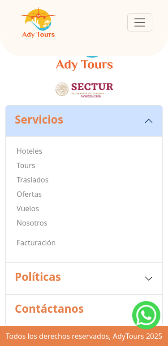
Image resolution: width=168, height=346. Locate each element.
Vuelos (28, 208)
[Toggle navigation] (139, 22)
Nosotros (32, 223)
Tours (26, 165)
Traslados (32, 180)
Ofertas (29, 194)
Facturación (36, 243)
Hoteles (29, 151)
